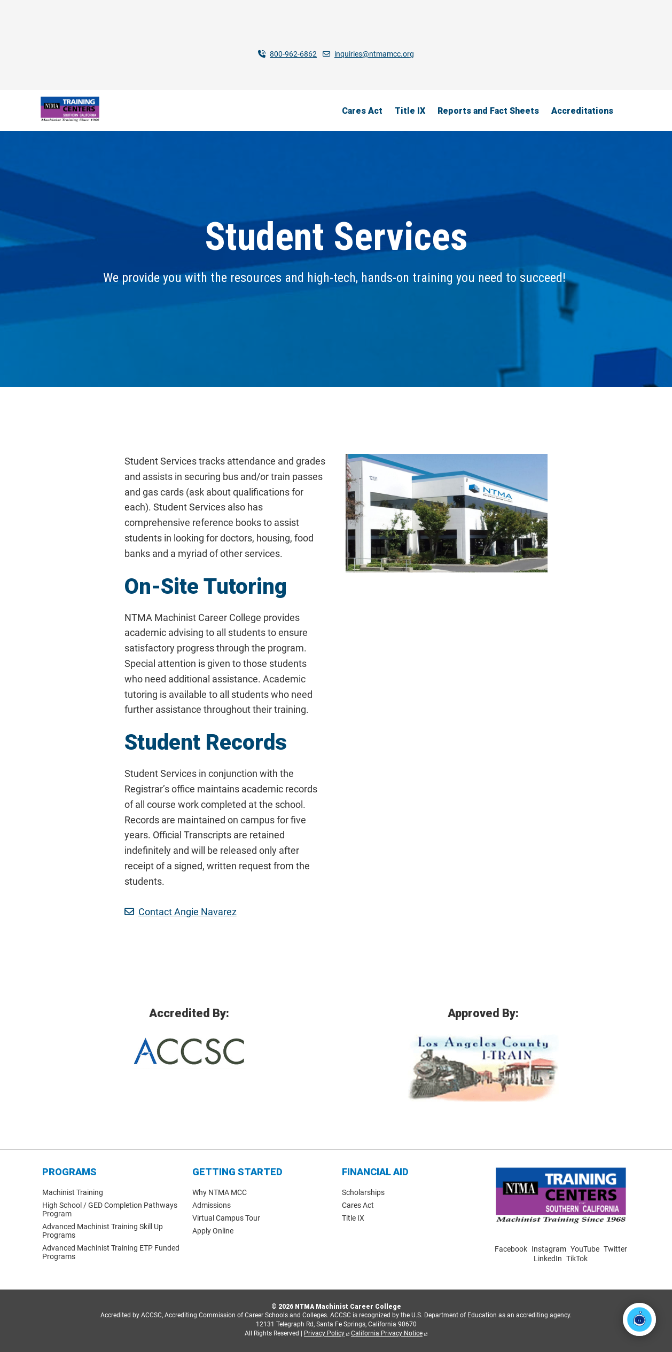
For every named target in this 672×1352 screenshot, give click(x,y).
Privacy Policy (324, 1333)
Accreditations (582, 110)
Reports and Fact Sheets (488, 110)
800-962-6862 (293, 54)
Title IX (410, 110)
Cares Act (362, 110)
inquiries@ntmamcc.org (374, 54)
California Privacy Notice (387, 1333)
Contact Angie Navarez (187, 911)
